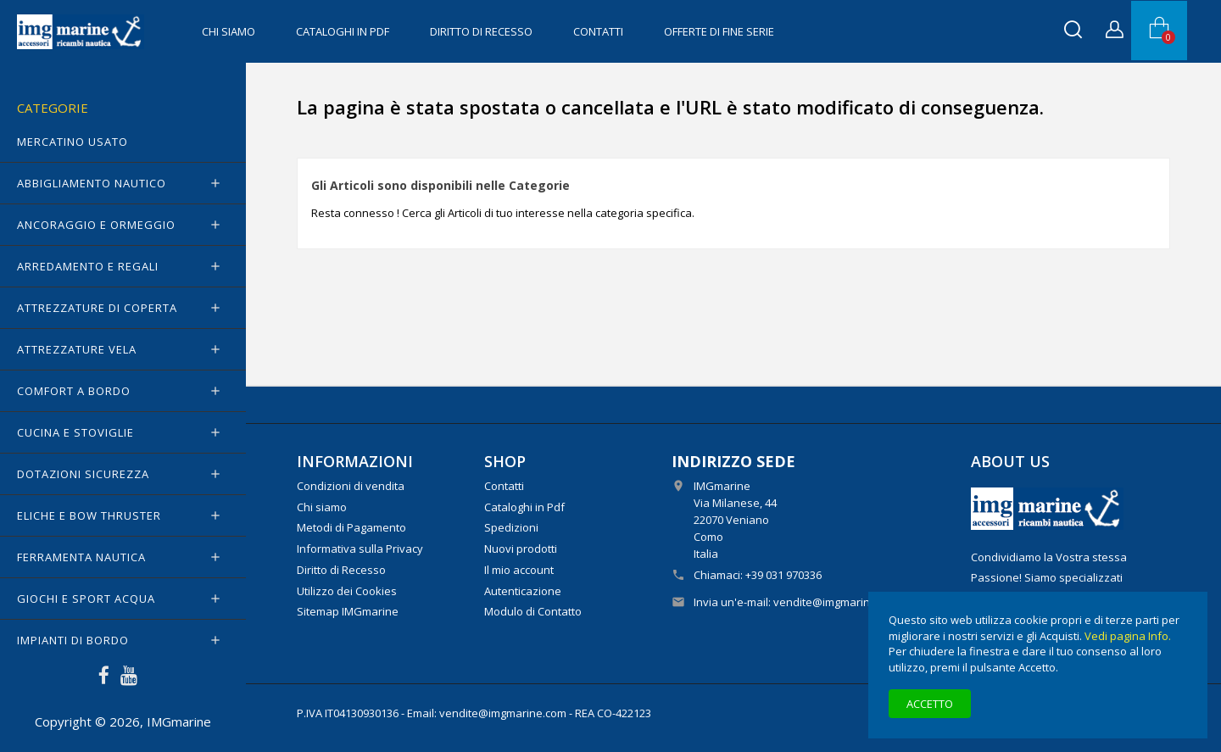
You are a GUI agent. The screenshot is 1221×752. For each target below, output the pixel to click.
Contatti (598, 31)
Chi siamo (228, 31)
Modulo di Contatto (533, 611)
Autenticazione (522, 591)
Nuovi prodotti (520, 548)
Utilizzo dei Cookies (347, 591)
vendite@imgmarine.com (836, 602)
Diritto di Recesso (481, 31)
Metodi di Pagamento (351, 527)
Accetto (929, 703)
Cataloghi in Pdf (342, 31)
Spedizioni (511, 527)
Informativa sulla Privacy (360, 548)
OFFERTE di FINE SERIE (719, 31)
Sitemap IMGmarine (348, 611)
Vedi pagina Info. (1127, 635)
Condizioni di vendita (350, 485)
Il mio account (519, 569)
